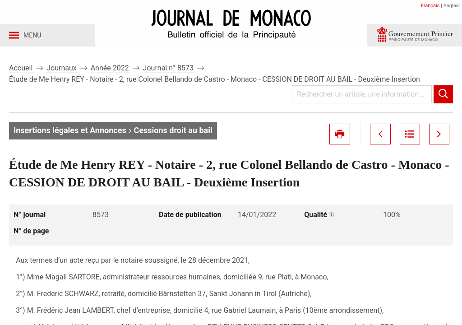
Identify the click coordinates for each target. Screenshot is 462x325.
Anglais (452, 6)
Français (430, 6)
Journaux (62, 71)
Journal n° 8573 (169, 71)
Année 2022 (111, 71)
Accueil (21, 71)
